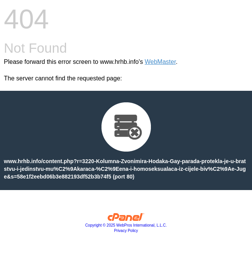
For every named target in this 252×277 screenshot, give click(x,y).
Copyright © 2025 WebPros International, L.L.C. (126, 225)
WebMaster (160, 61)
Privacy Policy (126, 231)
